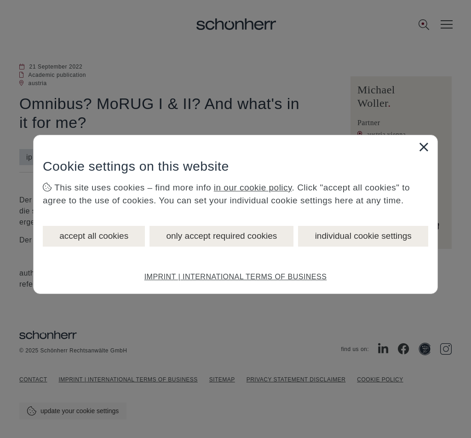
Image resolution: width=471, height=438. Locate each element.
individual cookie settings (363, 236)
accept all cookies (93, 236)
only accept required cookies (221, 236)
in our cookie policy (253, 187)
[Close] (424, 147)
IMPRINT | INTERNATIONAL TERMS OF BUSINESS (235, 277)
